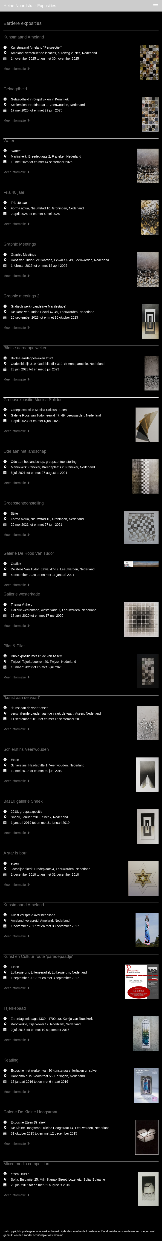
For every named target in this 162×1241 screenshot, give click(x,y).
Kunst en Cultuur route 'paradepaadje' (38, 956)
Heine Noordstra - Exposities (29, 5)
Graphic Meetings (19, 244)
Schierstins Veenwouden (26, 749)
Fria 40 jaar (13, 192)
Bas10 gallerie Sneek (23, 801)
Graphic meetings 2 (21, 296)
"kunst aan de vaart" (21, 697)
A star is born (15, 853)
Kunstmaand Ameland (23, 37)
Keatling (10, 1060)
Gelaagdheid (15, 89)
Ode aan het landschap (24, 451)
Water (8, 140)
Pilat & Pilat (14, 646)
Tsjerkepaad (14, 1008)
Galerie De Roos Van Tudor (28, 553)
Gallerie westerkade (21, 594)
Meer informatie (16, 68)
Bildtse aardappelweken (25, 348)
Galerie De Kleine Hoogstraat (30, 1112)
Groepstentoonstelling (23, 503)
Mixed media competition (26, 1164)
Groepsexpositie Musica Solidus (32, 399)
